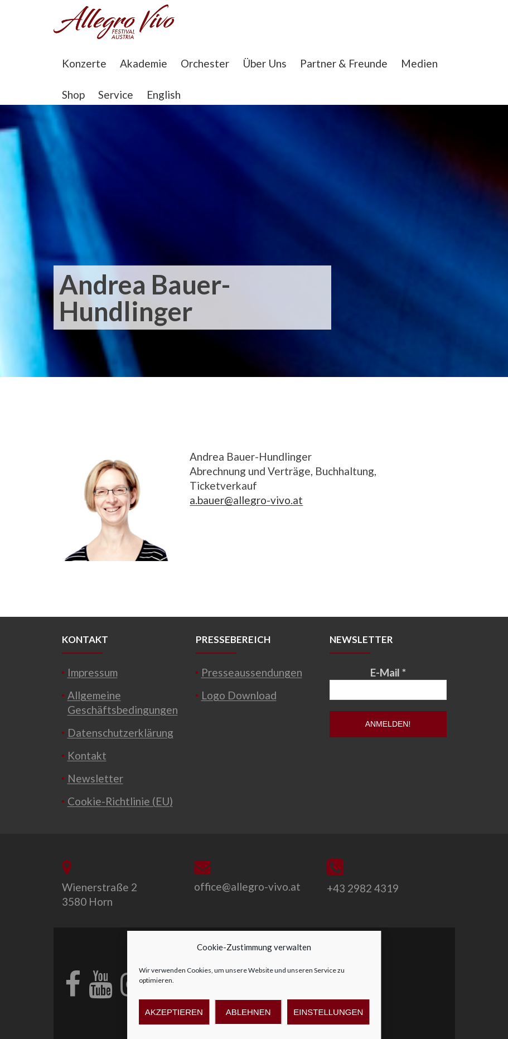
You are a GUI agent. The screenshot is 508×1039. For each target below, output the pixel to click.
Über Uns (265, 63)
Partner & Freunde (344, 63)
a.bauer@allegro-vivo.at (246, 500)
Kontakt (87, 755)
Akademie (143, 63)
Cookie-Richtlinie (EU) (120, 801)
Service (115, 94)
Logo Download (239, 695)
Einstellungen (328, 1012)
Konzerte (84, 63)
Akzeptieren (174, 1012)
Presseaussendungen (251, 672)
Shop (73, 94)
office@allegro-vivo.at (247, 886)
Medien (419, 63)
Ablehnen (248, 1012)
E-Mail (388, 672)
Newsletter (95, 778)
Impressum (92, 672)
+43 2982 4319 (363, 888)
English (164, 94)
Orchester (205, 63)
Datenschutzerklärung (120, 732)
